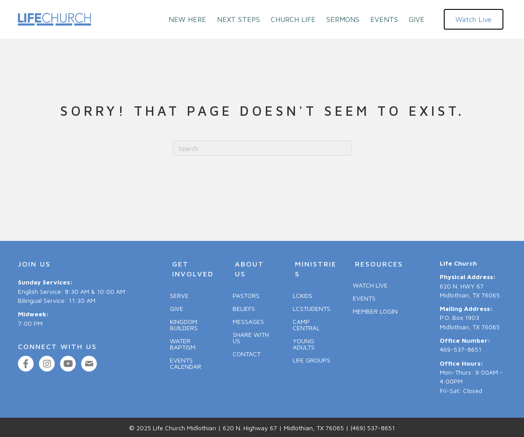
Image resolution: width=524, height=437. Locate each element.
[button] (473, 19)
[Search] (262, 148)
